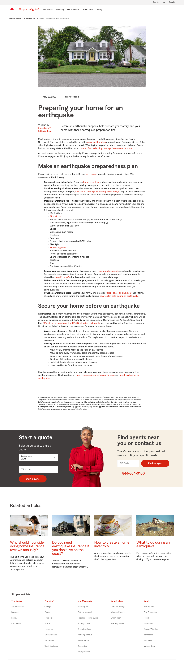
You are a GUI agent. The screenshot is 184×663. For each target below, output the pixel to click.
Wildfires (148, 640)
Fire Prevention (150, 612)
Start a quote (32, 479)
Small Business (51, 646)
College (47, 607)
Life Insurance (50, 635)
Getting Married (85, 612)
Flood (146, 618)
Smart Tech (116, 618)
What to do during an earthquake (153, 544)
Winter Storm (150, 646)
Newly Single (83, 640)
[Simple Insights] (29, 11)
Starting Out (83, 607)
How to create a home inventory (111, 544)
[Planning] (60, 10)
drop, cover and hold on (119, 293)
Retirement (49, 640)
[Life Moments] (73, 10)
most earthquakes (96, 142)
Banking (15, 612)
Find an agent (155, 463)
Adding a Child (84, 624)
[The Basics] (48, 10)
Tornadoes (148, 635)
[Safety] (100, 10)
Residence (16, 624)
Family (14, 618)
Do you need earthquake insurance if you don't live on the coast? (70, 548)
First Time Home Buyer (88, 618)
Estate (47, 612)
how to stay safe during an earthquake (119, 296)
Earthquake (149, 607)
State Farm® (45, 129)
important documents (108, 271)
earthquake (91, 174)
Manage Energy (118, 612)
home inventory (91, 182)
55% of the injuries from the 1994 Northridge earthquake (71, 323)
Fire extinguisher (58, 247)
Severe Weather (151, 629)
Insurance (48, 629)
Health (47, 624)
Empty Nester (84, 652)
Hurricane (148, 624)
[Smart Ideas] (88, 10)
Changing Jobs (84, 629)
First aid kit (55, 216)
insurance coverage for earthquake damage (97, 191)
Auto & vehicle (17, 607)
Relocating (82, 646)
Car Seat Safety (117, 607)
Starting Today (117, 624)
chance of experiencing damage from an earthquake (105, 148)
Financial (48, 618)
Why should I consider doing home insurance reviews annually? (27, 546)
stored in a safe (62, 277)
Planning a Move (85, 635)
